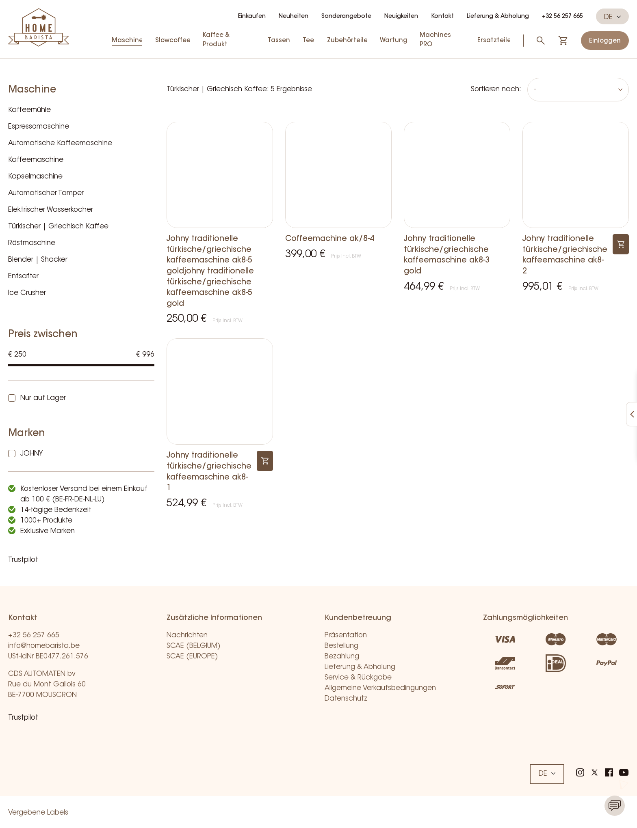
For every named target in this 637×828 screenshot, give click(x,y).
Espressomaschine (38, 126)
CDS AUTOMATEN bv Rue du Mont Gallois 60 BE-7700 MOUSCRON (47, 685)
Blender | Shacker (37, 259)
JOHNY (31, 453)
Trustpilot (23, 560)
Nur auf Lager (43, 398)
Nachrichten (187, 635)
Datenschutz (346, 698)
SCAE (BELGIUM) (194, 646)
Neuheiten (293, 16)
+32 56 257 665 (562, 16)
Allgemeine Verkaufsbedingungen (380, 688)
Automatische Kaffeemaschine (60, 143)
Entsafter (23, 276)
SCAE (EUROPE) (192, 656)
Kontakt (442, 16)
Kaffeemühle (29, 110)
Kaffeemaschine (35, 160)
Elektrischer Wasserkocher (50, 209)
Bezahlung (342, 656)
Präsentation (346, 635)
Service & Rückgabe (358, 677)
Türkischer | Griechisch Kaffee (58, 226)
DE (612, 17)
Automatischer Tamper (46, 193)
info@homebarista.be (44, 646)
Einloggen (605, 41)
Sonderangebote (346, 16)
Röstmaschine (31, 243)
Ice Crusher (27, 293)
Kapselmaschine (35, 176)
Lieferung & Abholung (498, 16)
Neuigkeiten (401, 16)
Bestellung (341, 646)
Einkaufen (252, 16)
